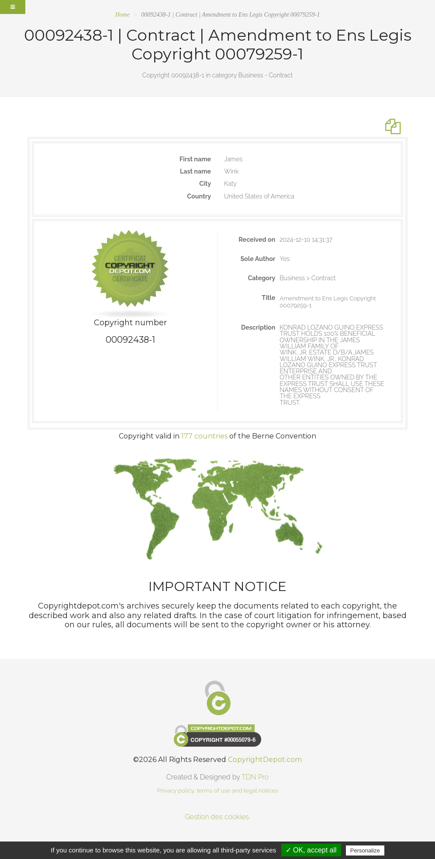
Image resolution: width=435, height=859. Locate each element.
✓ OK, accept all (311, 850)
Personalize (365, 850)
